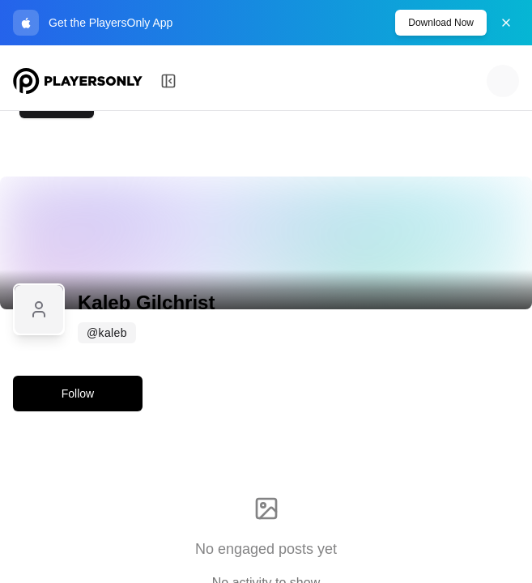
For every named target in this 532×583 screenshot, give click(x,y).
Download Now (441, 22)
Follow (78, 393)
